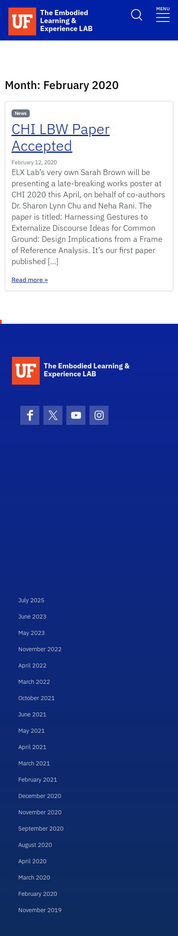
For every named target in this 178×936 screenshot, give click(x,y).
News (21, 113)
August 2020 (35, 844)
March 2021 (34, 763)
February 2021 (37, 779)
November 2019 (40, 910)
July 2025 (31, 600)
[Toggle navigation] (163, 13)
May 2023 (31, 632)
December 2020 (39, 796)
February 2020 (37, 893)
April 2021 (32, 747)
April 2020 (32, 861)
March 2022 (34, 681)
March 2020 (34, 877)
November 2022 (40, 649)
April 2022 (32, 665)
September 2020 (41, 828)
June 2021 (32, 714)
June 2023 (32, 616)
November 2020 (40, 812)
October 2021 (36, 698)
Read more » (30, 280)
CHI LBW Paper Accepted (61, 137)
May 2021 (31, 730)
